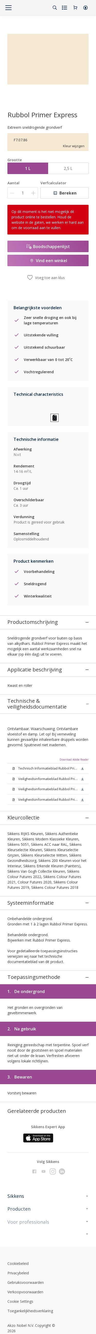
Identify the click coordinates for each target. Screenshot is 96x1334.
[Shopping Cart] (75, 8)
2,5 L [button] (68, 168)
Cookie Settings (20, 1236)
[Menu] (8, 7)
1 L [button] (27, 168)
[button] (85, 8)
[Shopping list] (65, 8)
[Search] (55, 8)
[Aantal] (22, 193)
